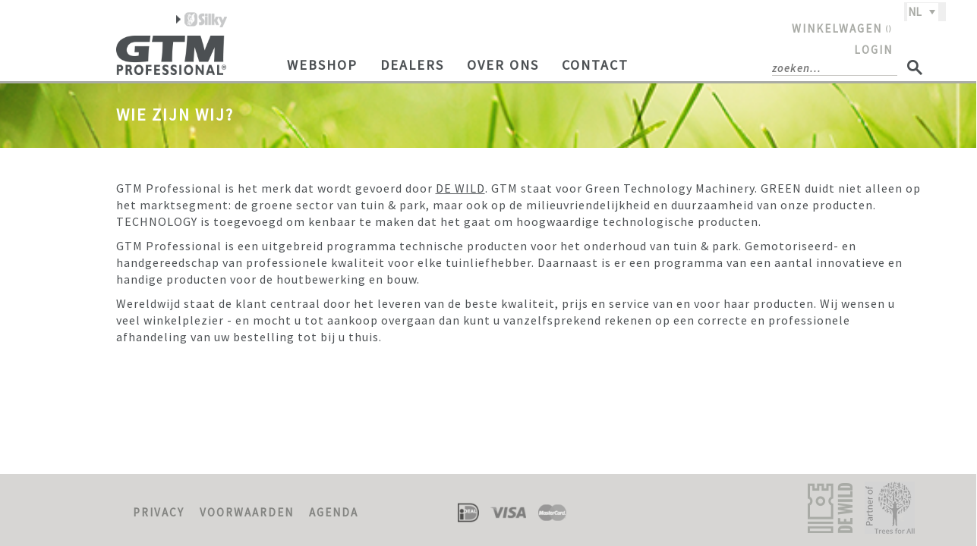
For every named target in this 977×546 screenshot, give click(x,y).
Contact (595, 65)
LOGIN (873, 49)
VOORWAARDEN (247, 512)
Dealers (412, 65)
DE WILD (460, 188)
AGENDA (333, 512)
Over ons (503, 65)
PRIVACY (158, 512)
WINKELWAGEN (842, 28)
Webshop (322, 65)
